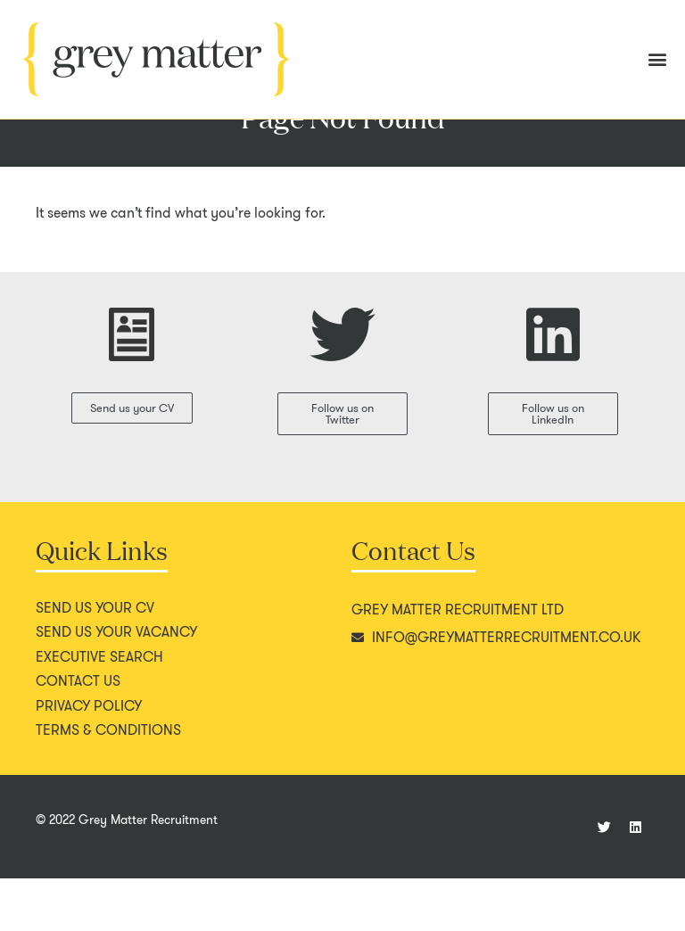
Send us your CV (95, 661)
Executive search (99, 710)
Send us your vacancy (116, 685)
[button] (657, 59)
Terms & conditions (108, 783)
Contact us (78, 734)
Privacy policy (89, 759)
